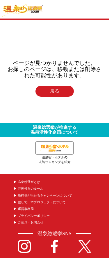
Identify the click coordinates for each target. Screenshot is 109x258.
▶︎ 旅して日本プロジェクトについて (40, 202)
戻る (54, 91)
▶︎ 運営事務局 (24, 209)
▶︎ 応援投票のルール (28, 188)
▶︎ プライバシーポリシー (32, 215)
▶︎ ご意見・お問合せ (28, 222)
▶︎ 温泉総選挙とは (27, 182)
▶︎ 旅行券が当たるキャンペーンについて (43, 195)
